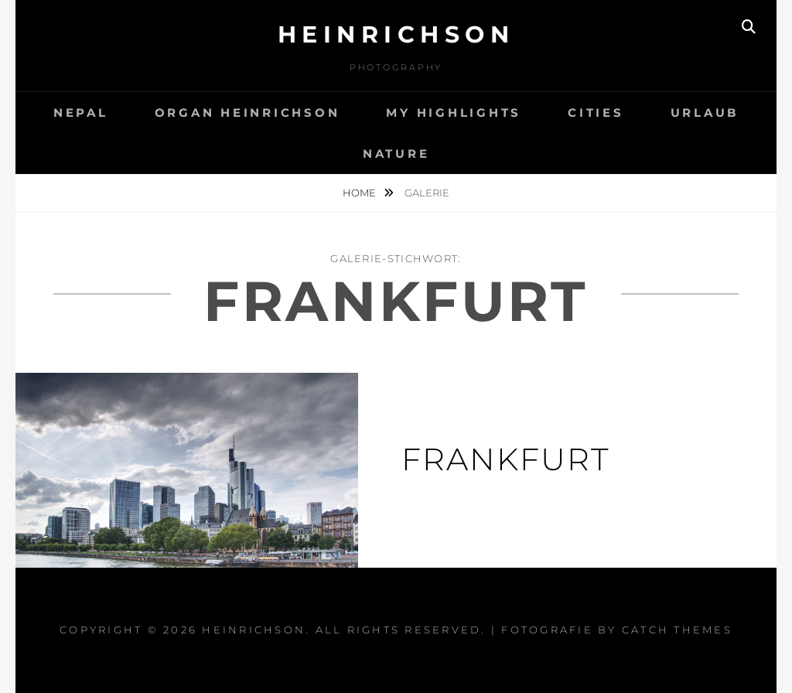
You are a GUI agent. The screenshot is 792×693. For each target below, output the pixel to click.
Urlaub (705, 112)
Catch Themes (677, 629)
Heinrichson (396, 34)
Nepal (80, 112)
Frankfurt (505, 459)
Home (360, 192)
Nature (396, 153)
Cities (596, 112)
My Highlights (453, 112)
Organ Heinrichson (247, 112)
